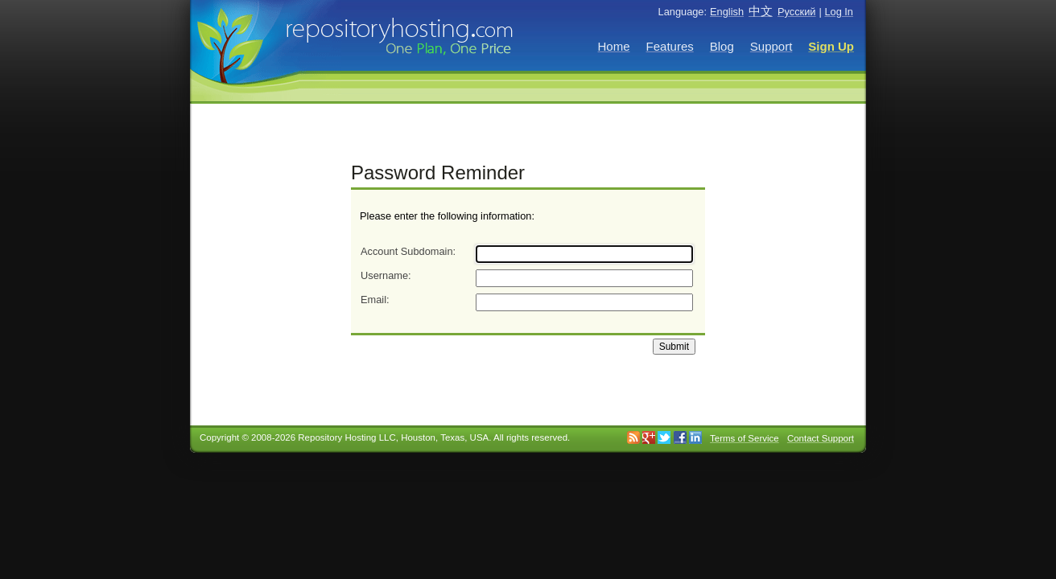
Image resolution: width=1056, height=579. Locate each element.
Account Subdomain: (408, 251)
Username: (386, 275)
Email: (375, 300)
